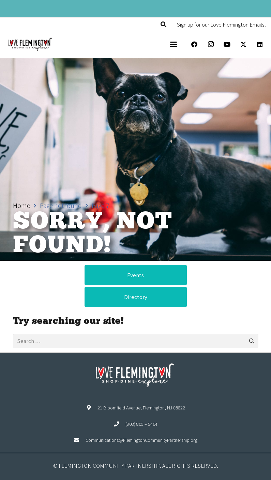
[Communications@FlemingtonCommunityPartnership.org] (80, 439)
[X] (243, 44)
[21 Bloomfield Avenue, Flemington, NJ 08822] (92, 407)
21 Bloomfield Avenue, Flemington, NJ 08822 (141, 407)
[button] (163, 24)
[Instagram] (211, 44)
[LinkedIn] (260, 44)
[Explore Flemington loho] (30, 44)
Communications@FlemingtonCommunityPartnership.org (141, 440)
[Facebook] (194, 44)
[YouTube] (227, 44)
